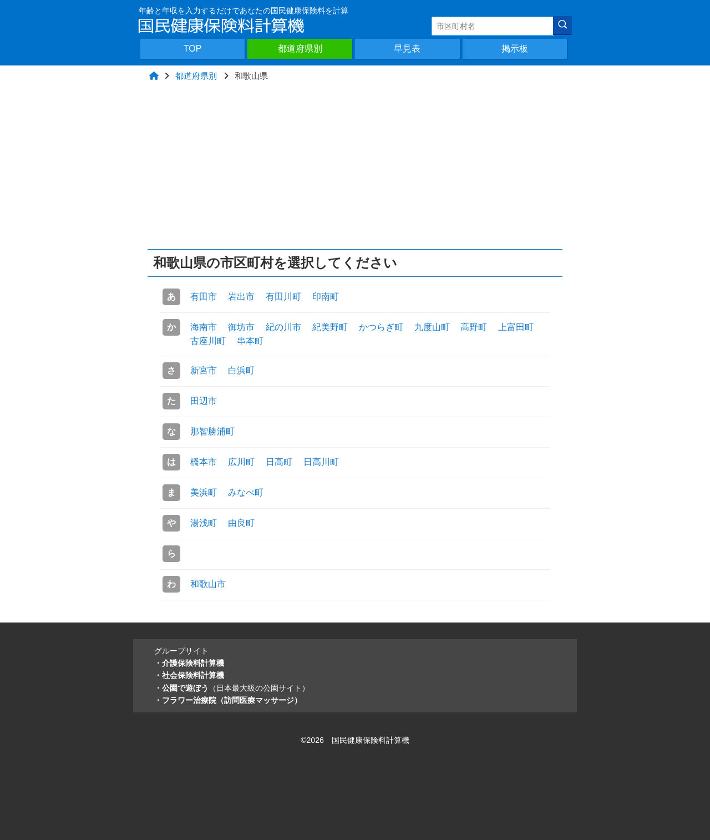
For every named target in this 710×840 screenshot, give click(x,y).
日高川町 (321, 462)
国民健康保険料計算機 (370, 740)
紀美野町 (330, 327)
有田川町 (283, 296)
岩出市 (241, 296)
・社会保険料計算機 (189, 675)
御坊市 (241, 327)
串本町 (250, 341)
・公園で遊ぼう (232, 688)
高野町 (473, 327)
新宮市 (203, 370)
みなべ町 (245, 492)
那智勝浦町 (212, 431)
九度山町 (432, 327)
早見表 (407, 48)
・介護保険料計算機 (189, 663)
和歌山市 (208, 584)
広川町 (241, 462)
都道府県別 (300, 48)
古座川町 (208, 341)
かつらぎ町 (381, 327)
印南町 (325, 296)
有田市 (203, 296)
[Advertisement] (355, 166)
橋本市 (203, 462)
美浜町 (203, 492)
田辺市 (203, 401)
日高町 (279, 462)
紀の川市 (283, 327)
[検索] (562, 25)
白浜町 (241, 370)
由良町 (241, 523)
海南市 (203, 327)
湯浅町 (203, 523)
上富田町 (516, 327)
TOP (193, 48)
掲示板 (514, 48)
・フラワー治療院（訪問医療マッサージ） (228, 700)
